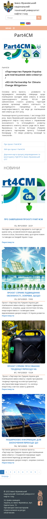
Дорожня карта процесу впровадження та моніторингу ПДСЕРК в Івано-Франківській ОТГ (22, 157)
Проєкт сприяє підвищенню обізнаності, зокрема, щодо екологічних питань (23, 295)
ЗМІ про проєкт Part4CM (14, 149)
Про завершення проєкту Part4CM (23, 219)
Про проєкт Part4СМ (12, 144)
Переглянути (8, 242)
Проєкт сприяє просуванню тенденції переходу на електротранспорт (23, 369)
